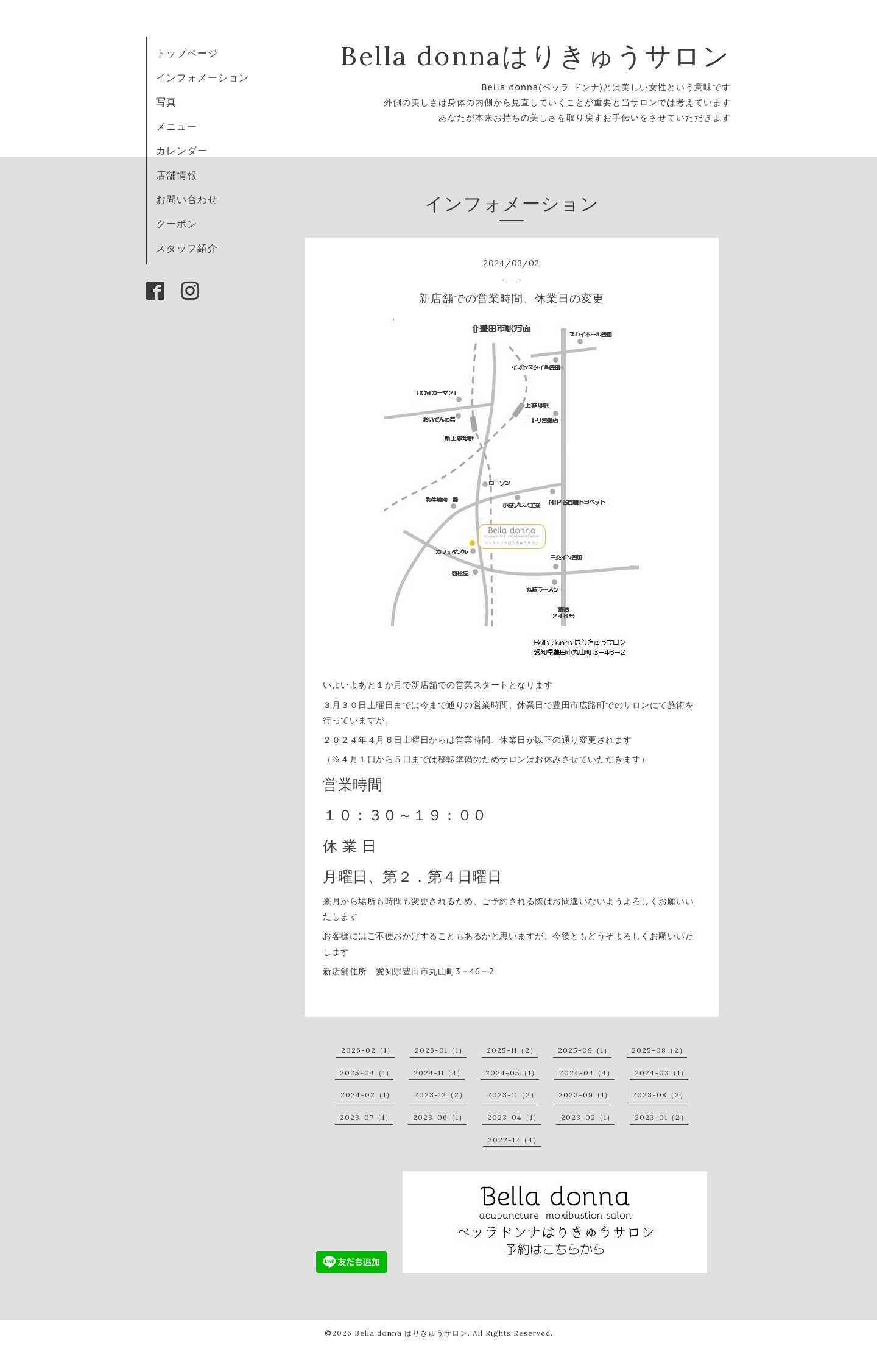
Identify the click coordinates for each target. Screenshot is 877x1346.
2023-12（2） (440, 1094)
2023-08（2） (660, 1094)
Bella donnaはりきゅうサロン (535, 56)
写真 (166, 102)
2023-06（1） (440, 1117)
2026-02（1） (368, 1050)
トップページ (187, 53)
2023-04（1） (514, 1117)
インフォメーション (202, 77)
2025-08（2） (659, 1050)
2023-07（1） (366, 1117)
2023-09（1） (585, 1094)
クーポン (176, 224)
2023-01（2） (661, 1117)
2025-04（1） (366, 1072)
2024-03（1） (661, 1072)
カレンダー (182, 150)
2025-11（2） (512, 1050)
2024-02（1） (367, 1094)
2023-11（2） (512, 1094)
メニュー (176, 126)
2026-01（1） (441, 1050)
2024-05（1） (512, 1072)
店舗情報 (176, 175)
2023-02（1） (588, 1117)
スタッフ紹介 (187, 248)
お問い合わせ (187, 199)
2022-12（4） (514, 1139)
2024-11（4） (439, 1072)
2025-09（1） (584, 1050)
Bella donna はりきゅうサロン (411, 1332)
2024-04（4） (587, 1072)
